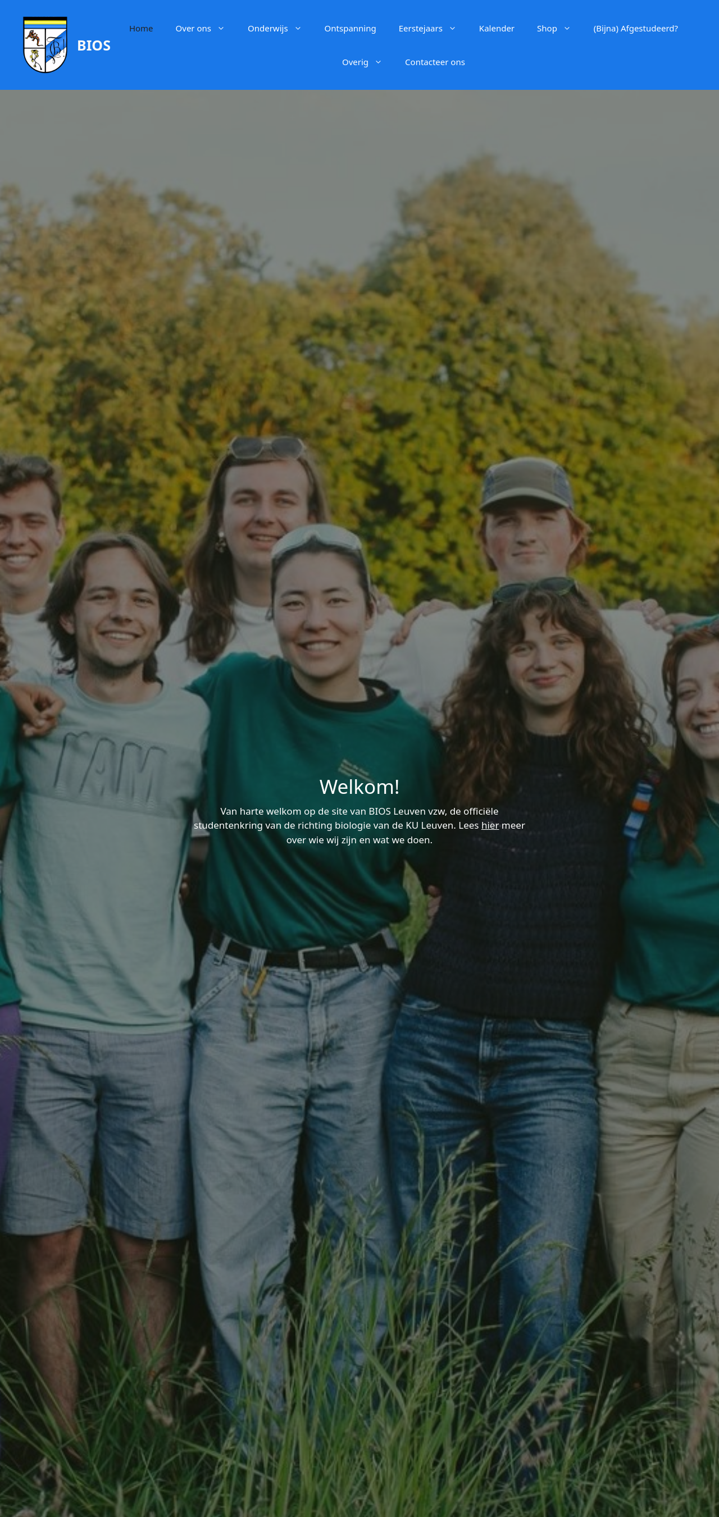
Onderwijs (280, 28)
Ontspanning (350, 28)
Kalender (497, 28)
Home (141, 28)
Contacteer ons (435, 61)
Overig (368, 62)
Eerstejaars (433, 28)
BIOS (94, 44)
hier (490, 825)
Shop (560, 28)
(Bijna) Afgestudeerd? (636, 28)
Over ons (206, 28)
